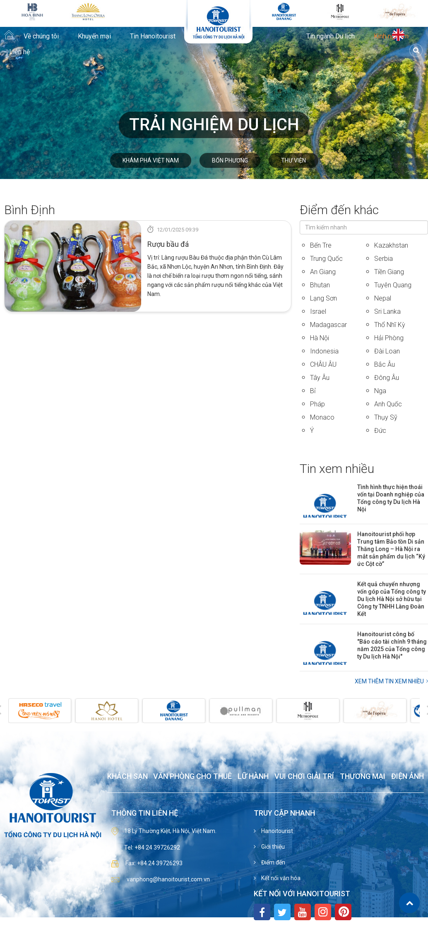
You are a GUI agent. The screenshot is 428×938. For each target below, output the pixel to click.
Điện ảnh (407, 776)
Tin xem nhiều (337, 468)
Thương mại (362, 776)
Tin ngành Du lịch (330, 36)
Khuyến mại (94, 36)
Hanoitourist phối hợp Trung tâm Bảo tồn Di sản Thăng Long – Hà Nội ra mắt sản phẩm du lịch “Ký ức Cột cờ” (391, 549)
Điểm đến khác (339, 210)
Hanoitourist (276, 831)
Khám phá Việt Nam (151, 160)
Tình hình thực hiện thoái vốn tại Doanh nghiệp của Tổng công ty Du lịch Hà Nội (390, 498)
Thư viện (293, 160)
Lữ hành (253, 776)
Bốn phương (230, 160)
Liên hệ (19, 52)
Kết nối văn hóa (280, 878)
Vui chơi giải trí (304, 776)
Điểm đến (272, 862)
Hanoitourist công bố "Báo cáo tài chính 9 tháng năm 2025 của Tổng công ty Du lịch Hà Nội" (392, 645)
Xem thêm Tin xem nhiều (389, 681)
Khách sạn (127, 776)
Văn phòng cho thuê (192, 776)
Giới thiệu (272, 846)
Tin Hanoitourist (153, 36)
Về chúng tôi (41, 36)
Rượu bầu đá (168, 244)
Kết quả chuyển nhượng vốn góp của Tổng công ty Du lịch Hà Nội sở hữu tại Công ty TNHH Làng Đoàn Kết (391, 599)
